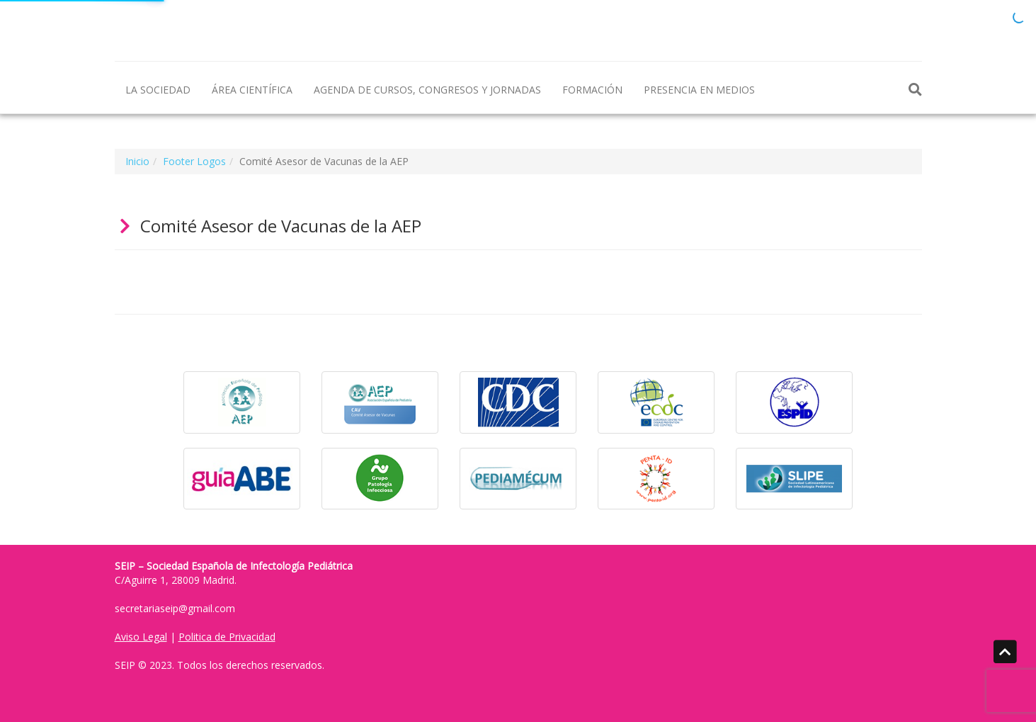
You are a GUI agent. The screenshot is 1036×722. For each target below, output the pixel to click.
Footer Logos (194, 161)
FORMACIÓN (592, 89)
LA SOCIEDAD (157, 89)
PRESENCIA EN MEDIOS (699, 89)
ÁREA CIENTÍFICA (252, 89)
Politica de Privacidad (226, 636)
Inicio (137, 161)
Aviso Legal (141, 636)
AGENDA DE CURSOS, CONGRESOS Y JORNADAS (427, 89)
